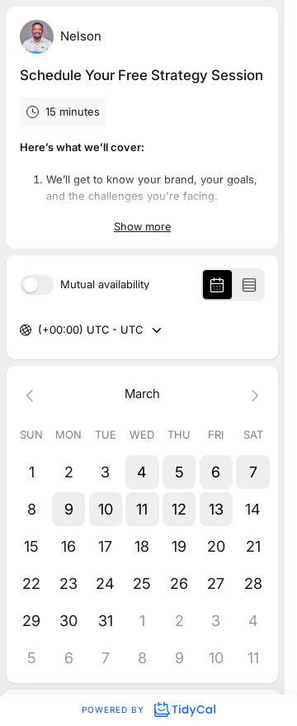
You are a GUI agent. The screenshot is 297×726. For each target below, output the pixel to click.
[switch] (37, 285)
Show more (142, 226)
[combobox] (39, 330)
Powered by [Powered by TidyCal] (148, 709)
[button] (142, 472)
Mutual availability (104, 284)
